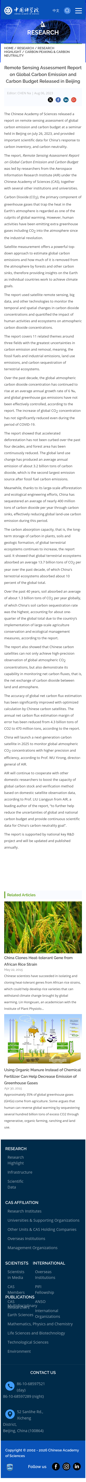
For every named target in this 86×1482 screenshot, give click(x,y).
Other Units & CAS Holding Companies (42, 1229)
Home (9, 48)
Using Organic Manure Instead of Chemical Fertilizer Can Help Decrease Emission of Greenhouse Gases (42, 1076)
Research (25, 48)
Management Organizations (32, 1247)
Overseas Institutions (26, 1238)
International (49, 1263)
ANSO (40, 1301)
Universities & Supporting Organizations (43, 1220)
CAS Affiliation (21, 1202)
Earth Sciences (20, 1314)
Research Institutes (24, 1211)
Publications (19, 1297)
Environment (19, 1351)
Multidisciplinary (22, 1305)
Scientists (16, 1263)
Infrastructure (20, 1172)
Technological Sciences (28, 1342)
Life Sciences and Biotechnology (36, 1333)
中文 (56, 11)
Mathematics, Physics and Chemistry (40, 1323)
